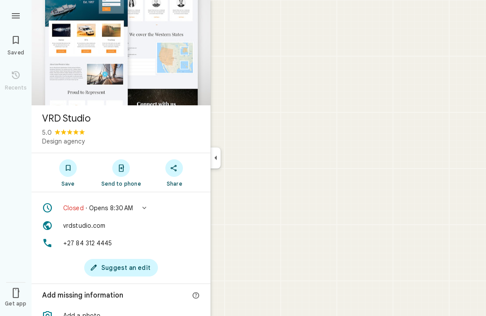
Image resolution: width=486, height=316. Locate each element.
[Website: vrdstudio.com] (121, 225)
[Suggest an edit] (121, 267)
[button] (121, 208)
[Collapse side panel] (216, 158)
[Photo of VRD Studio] (121, 52)
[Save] (67, 172)
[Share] (174, 172)
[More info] (196, 295)
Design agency (63, 141)
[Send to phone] (120, 172)
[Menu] (16, 15)
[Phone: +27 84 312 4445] (121, 243)
